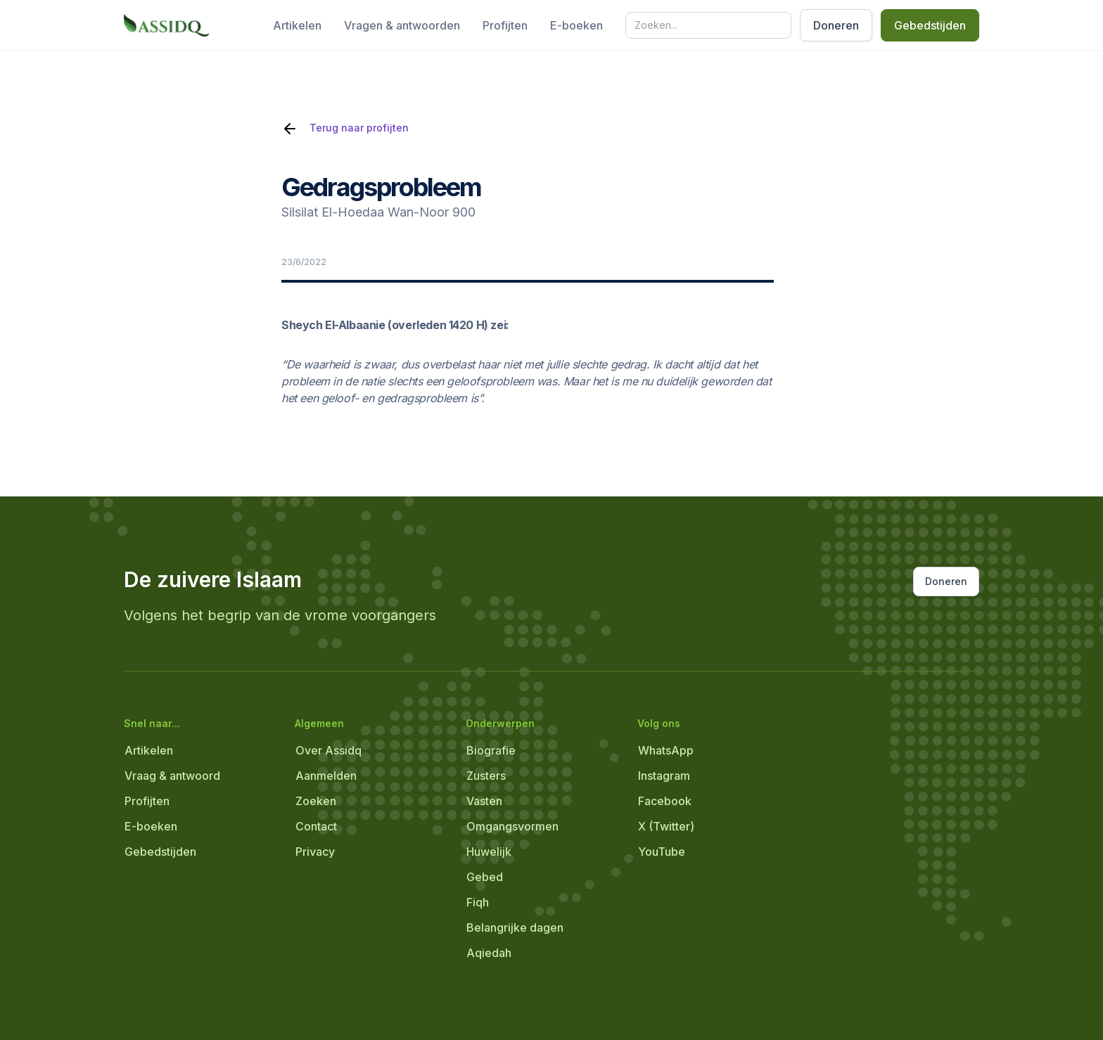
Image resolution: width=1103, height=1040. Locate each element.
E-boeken (576, 25)
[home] (166, 25)
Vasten (484, 801)
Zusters (486, 776)
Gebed (484, 877)
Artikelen (297, 25)
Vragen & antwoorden (402, 25)
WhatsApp (666, 750)
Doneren (836, 25)
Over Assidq (328, 750)
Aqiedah (488, 953)
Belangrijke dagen (514, 927)
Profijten (505, 25)
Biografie (491, 750)
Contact (316, 826)
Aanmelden (326, 776)
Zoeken (315, 801)
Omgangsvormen (512, 826)
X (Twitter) (666, 826)
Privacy (315, 852)
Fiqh (477, 902)
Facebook (664, 801)
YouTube (661, 852)
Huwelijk (488, 852)
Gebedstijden (930, 25)
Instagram (664, 776)
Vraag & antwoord (172, 776)
